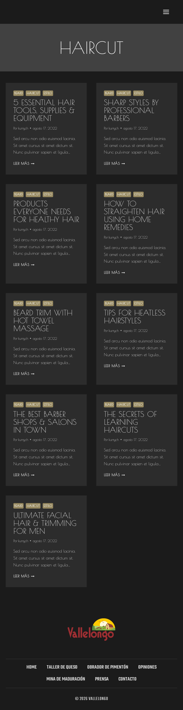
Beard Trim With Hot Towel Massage (42, 320)
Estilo (48, 93)
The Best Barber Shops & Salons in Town (44, 421)
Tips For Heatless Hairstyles (134, 316)
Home (31, 667)
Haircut (33, 93)
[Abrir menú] (166, 12)
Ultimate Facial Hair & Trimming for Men (44, 522)
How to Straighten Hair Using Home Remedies (134, 215)
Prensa (102, 679)
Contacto (127, 679)
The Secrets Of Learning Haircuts (130, 421)
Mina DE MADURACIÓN (65, 679)
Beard (18, 93)
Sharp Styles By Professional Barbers (131, 110)
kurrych (23, 128)
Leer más (23, 163)
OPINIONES (147, 667)
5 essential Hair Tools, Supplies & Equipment (44, 110)
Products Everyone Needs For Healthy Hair (46, 211)
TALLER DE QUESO (62, 667)
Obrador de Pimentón (107, 667)
